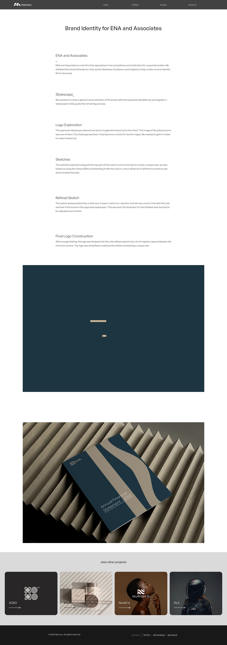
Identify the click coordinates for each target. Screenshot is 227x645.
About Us (192, 5)
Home (105, 5)
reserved (76, 634)
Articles (163, 5)
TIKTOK (146, 635)
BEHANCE (172, 635)
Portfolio (135, 5)
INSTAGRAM (159, 635)
